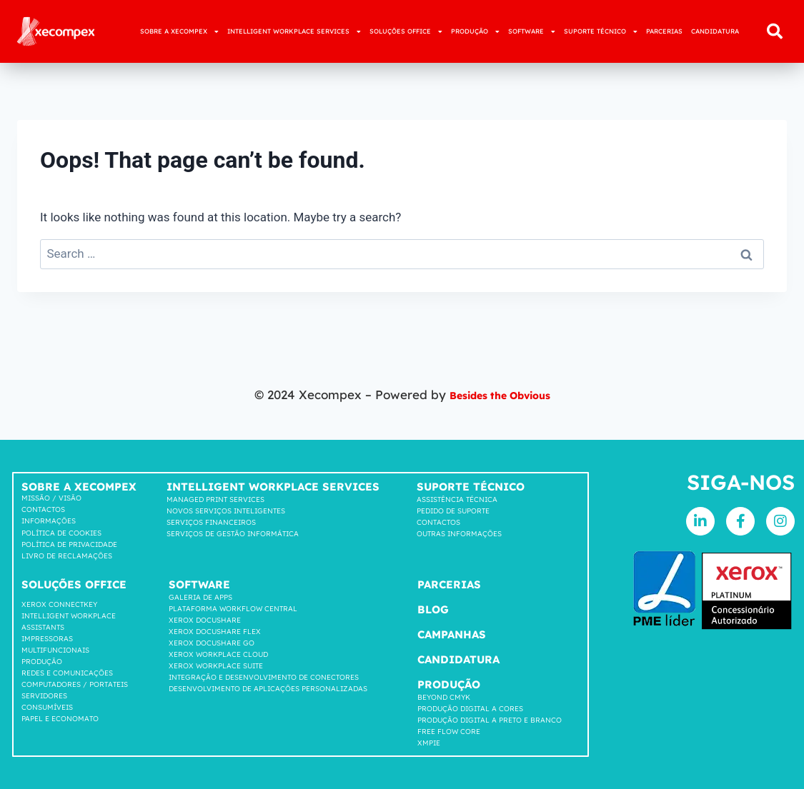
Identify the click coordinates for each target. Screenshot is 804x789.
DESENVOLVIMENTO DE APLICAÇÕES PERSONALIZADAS (268, 688)
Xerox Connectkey (59, 604)
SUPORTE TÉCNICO (600, 31)
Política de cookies (61, 533)
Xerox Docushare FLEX (215, 631)
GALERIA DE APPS (200, 597)
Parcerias (449, 584)
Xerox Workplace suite (216, 665)
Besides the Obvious (499, 394)
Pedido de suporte (453, 511)
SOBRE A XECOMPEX (179, 31)
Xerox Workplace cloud (218, 654)
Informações (48, 521)
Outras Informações (459, 533)
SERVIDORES (44, 695)
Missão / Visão (51, 498)
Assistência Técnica (457, 499)
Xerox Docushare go (211, 643)
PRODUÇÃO (475, 31)
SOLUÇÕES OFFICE (405, 31)
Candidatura (458, 659)
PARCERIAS (664, 31)
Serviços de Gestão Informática (233, 533)
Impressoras (47, 638)
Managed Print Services (215, 499)
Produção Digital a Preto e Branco (489, 720)
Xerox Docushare (205, 620)
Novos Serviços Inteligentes (226, 511)
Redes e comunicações (67, 673)
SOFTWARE (531, 31)
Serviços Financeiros (211, 522)
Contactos (43, 509)
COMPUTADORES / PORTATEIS (74, 684)
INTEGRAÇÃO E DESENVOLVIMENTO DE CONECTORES (264, 677)
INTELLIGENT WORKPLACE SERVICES (294, 31)
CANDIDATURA (715, 31)
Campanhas (451, 634)
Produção (41, 661)
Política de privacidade (69, 544)
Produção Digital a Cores (470, 708)
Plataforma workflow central (233, 608)
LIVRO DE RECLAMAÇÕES (66, 556)
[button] (774, 31)
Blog (433, 609)
